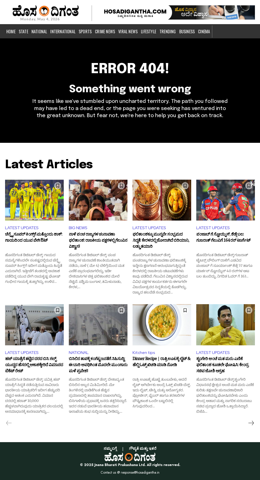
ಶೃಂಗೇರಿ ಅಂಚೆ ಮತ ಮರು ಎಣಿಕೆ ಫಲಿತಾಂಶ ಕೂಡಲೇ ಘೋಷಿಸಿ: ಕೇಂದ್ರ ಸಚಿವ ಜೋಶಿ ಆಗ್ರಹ (222, 365)
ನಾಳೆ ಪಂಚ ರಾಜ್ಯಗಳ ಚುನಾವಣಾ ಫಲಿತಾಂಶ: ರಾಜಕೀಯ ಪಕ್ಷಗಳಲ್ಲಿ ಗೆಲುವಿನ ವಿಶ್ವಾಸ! (98, 241)
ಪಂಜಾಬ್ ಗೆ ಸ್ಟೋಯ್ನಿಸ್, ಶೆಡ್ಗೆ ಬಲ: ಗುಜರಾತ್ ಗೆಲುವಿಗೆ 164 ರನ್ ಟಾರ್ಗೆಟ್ (223, 238)
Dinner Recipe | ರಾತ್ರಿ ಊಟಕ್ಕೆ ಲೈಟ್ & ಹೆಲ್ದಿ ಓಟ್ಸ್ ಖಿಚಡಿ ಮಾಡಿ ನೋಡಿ (161, 363)
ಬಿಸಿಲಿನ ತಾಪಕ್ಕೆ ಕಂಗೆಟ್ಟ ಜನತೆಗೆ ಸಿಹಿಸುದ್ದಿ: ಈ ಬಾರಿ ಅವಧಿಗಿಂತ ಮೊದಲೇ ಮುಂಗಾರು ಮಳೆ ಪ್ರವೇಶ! (98, 365)
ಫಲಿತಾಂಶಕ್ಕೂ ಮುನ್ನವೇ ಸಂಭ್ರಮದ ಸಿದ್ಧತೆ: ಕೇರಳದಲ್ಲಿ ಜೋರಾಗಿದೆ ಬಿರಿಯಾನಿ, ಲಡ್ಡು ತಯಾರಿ (161, 241)
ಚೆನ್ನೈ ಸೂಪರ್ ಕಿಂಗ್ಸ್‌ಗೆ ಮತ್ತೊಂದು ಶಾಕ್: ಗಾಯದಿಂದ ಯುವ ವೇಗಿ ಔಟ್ (33, 238)
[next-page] (251, 423)
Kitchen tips (144, 352)
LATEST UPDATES (22, 227)
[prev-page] (9, 423)
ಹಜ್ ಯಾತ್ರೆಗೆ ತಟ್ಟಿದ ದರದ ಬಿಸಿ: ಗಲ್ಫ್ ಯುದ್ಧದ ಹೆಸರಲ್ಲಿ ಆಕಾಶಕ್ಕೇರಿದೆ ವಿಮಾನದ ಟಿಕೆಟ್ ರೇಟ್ (34, 365)
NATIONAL (79, 352)
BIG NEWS (78, 227)
